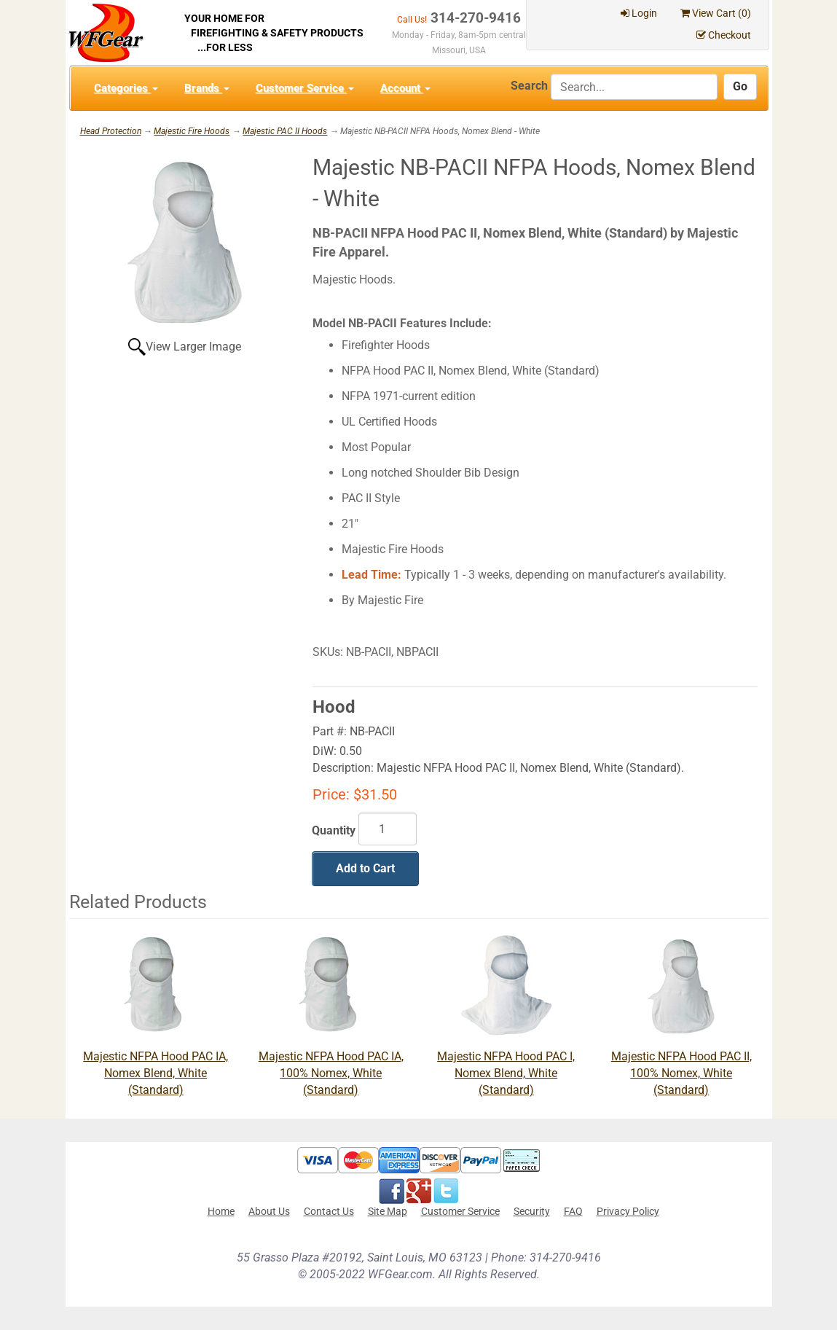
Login (639, 13)
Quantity (333, 830)
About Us (269, 1211)
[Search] (634, 87)
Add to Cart (365, 868)
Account (405, 88)
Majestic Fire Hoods (191, 131)
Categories (126, 88)
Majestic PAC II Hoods (285, 131)
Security (532, 1211)
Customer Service (305, 88)
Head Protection (110, 131)
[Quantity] (387, 829)
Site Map (387, 1211)
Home (221, 1211)
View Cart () (715, 13)
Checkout (723, 35)
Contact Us (329, 1211)
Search (529, 86)
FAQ (573, 1211)
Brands (206, 88)
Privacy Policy (628, 1211)
